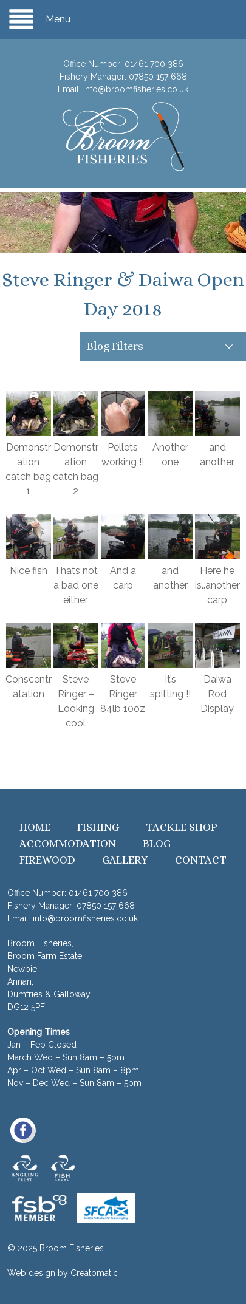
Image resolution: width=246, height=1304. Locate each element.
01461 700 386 (154, 64)
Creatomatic (94, 1273)
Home (34, 827)
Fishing (98, 827)
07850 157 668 (158, 76)
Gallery (125, 860)
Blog (157, 844)
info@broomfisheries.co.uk (135, 89)
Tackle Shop (181, 827)
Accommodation (67, 844)
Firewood (47, 860)
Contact (201, 860)
